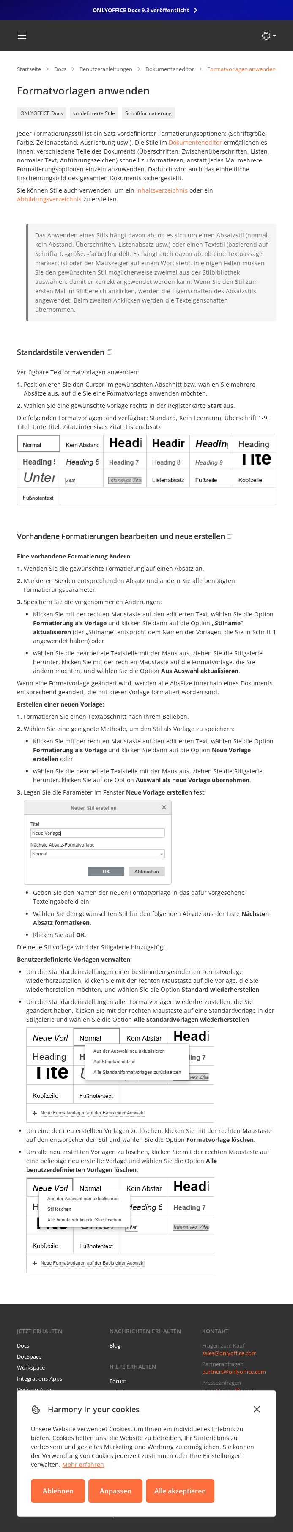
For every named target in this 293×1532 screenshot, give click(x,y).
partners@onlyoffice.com (234, 1371)
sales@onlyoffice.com (229, 1353)
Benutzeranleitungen (105, 69)
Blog (115, 1345)
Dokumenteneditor (169, 69)
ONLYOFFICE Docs (41, 113)
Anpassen (115, 1491)
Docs (60, 69)
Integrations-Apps (39, 1378)
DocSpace (29, 1356)
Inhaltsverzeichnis (162, 190)
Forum (118, 1381)
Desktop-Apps (34, 1389)
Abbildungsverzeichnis (49, 199)
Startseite (29, 69)
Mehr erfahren (83, 1464)
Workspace (31, 1367)
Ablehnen (58, 1491)
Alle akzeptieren (180, 1491)
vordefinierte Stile (94, 113)
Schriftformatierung (148, 113)
